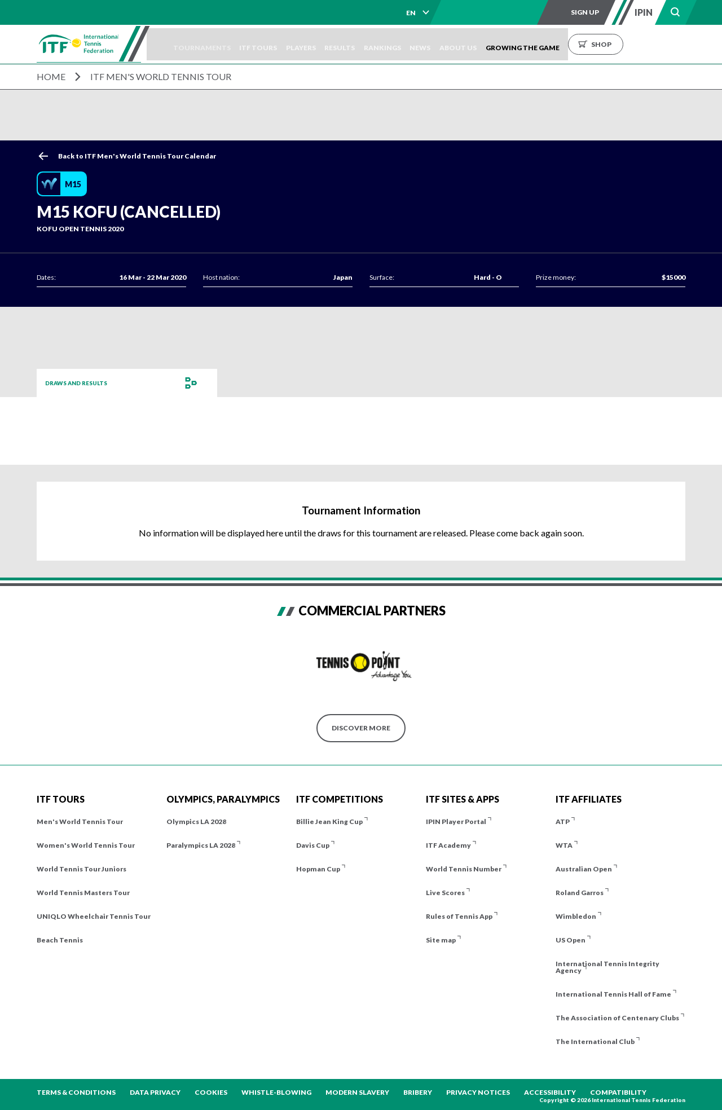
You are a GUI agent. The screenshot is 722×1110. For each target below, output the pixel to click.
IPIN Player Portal (456, 821)
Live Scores (445, 892)
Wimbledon (576, 916)
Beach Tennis (60, 940)
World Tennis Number (463, 869)
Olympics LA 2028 (196, 821)
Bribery (417, 1092)
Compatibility (618, 1092)
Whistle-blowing (276, 1092)
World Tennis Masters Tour (83, 892)
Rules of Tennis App (459, 916)
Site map (441, 940)
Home (51, 76)
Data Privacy (155, 1092)
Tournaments (220, 44)
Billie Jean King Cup (329, 821)
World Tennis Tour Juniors (81, 869)
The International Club (595, 1041)
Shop (677, 44)
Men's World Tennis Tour (80, 821)
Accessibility (550, 1092)
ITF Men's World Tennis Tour (160, 76)
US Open (570, 940)
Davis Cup (312, 845)
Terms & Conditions (76, 1092)
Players (336, 44)
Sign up (585, 12)
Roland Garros (580, 892)
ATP (563, 821)
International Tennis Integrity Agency (607, 967)
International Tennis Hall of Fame (613, 994)
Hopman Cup (318, 869)
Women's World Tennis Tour (86, 845)
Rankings (433, 44)
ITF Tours (285, 44)
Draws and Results (82, 382)
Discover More (361, 728)
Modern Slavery (357, 1092)
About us (525, 44)
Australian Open (584, 869)
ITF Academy (448, 845)
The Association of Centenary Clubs (617, 1018)
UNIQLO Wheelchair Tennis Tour (94, 916)
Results (383, 44)
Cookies (211, 1092)
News (479, 44)
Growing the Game (598, 44)
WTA (564, 845)
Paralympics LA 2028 (200, 845)
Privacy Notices (478, 1092)
